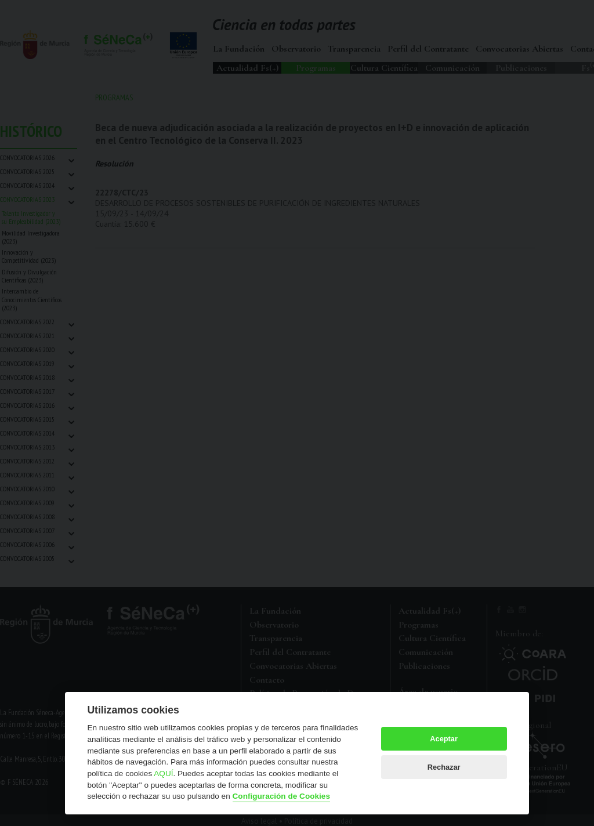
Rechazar (444, 767)
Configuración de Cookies (281, 796)
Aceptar (444, 738)
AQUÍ (163, 773)
